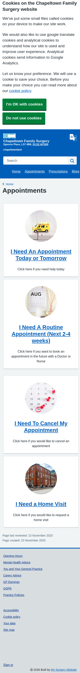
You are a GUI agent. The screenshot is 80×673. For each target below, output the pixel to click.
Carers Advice (12, 575)
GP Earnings (11, 582)
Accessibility (11, 610)
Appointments (35, 171)
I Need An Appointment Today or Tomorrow (41, 255)
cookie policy (20, 91)
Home (16, 171)
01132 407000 (40, 144)
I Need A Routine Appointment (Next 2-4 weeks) (41, 333)
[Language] (73, 137)
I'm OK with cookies (24, 104)
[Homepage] (35, 138)
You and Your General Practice (23, 568)
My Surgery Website (64, 669)
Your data (9, 623)
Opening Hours (13, 555)
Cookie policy (11, 616)
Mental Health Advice (16, 562)
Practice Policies (13, 595)
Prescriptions (58, 171)
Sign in (8, 664)
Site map (9, 629)
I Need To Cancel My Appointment (41, 427)
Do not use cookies (24, 118)
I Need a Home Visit (41, 504)
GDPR (7, 588)
